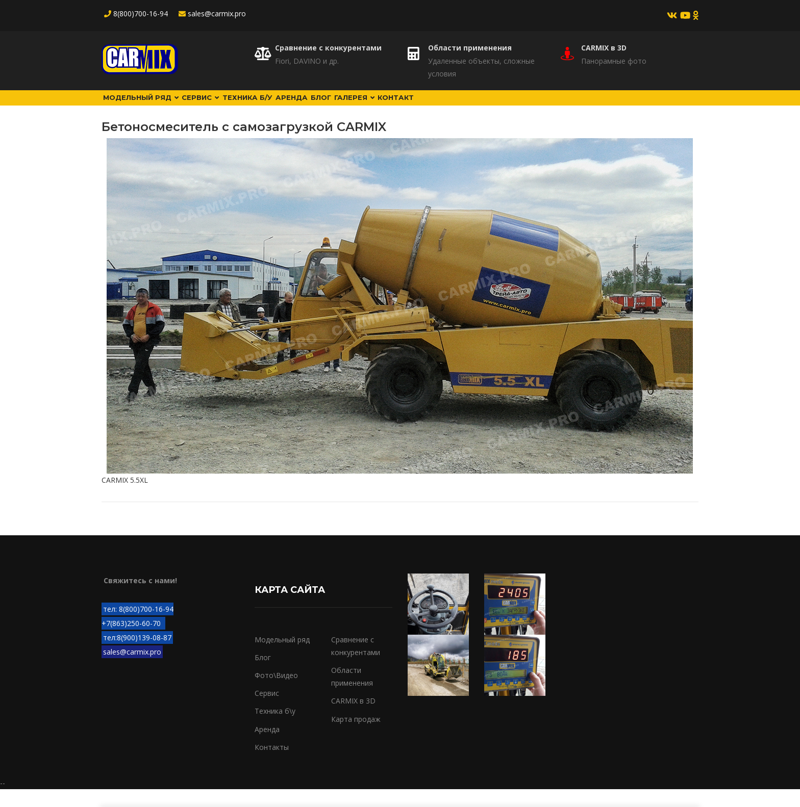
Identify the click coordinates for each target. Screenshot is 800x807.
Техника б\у (275, 729)
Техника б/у (292, 106)
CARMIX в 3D (604, 48)
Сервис (228, 106)
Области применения (470, 48)
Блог (399, 106)
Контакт (507, 106)
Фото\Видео (276, 693)
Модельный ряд (151, 106)
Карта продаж (356, 736)
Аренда (352, 106)
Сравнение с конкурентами (328, 48)
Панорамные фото (613, 61)
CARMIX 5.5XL (125, 498)
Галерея (449, 106)
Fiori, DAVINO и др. (307, 61)
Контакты (272, 764)
